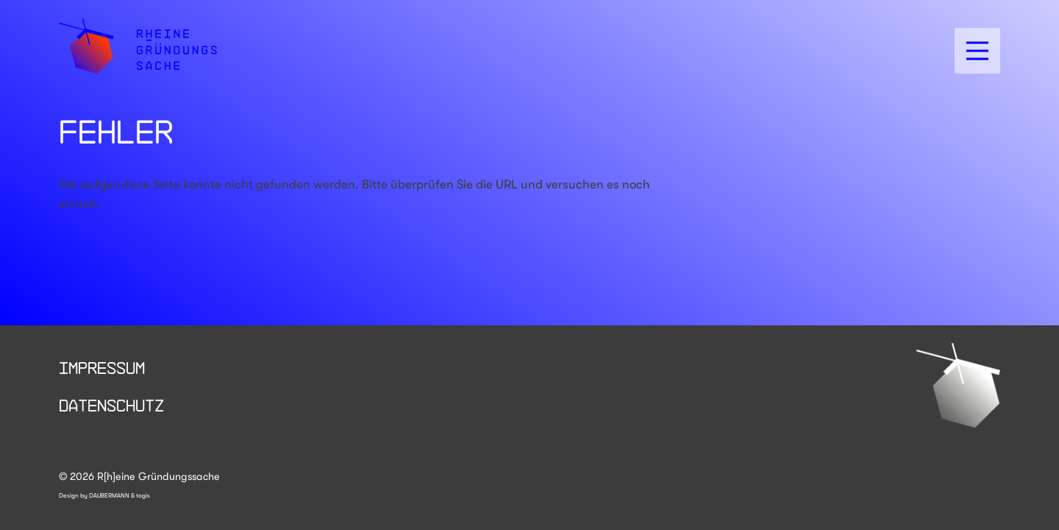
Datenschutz (111, 404)
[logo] (138, 46)
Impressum (102, 367)
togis (143, 495)
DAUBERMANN (109, 495)
